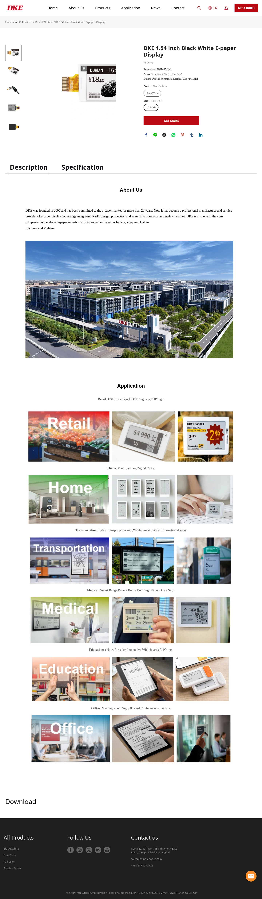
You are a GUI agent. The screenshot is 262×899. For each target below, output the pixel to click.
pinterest (182, 135)
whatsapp (173, 135)
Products (102, 7)
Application (130, 7)
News (155, 7)
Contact (177, 7)
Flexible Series (12, 868)
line (155, 135)
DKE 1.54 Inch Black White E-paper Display (79, 22)
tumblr (191, 135)
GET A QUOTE (246, 8)
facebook (146, 135)
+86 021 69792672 (142, 865)
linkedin (201, 135)
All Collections (23, 22)
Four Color (10, 855)
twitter (164, 135)
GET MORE (171, 121)
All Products (19, 837)
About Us (76, 7)
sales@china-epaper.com (146, 859)
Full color (9, 861)
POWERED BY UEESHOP (182, 892)
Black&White (43, 22)
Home (52, 7)
